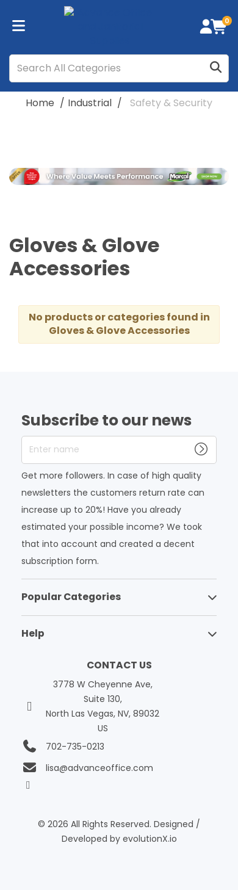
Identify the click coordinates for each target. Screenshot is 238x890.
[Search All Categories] (119, 68)
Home (40, 103)
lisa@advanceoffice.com (99, 768)
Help (33, 633)
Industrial (90, 103)
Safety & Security (171, 103)
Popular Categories (71, 597)
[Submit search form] (215, 68)
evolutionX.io (150, 839)
